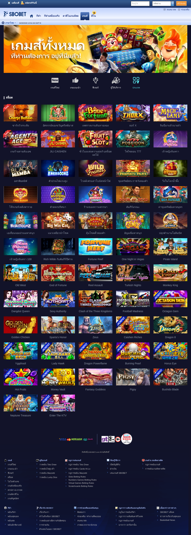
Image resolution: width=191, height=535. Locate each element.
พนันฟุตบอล (13, 516)
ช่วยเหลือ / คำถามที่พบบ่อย (89, 516)
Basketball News (167, 520)
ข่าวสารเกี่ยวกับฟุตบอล (170, 516)
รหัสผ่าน (157, 3)
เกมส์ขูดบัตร (13, 498)
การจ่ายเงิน (44, 525)
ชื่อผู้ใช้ (135, 3)
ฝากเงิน (113, 469)
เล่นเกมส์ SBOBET (118, 473)
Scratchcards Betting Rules (80, 486)
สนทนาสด (171, 9)
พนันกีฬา (12, 512)
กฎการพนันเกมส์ (152, 464)
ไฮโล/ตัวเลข (13, 481)
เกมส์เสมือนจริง (15, 486)
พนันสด (11, 521)
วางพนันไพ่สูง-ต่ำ (46, 469)
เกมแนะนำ (13, 469)
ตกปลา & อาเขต (15, 490)
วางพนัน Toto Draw (47, 464)
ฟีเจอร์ (10, 473)
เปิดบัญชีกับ (115, 464)
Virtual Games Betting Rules (81, 483)
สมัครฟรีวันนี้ (31, 3)
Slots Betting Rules (77, 477)
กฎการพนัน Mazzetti (77, 473)
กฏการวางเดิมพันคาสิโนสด (131, 516)
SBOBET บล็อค (167, 512)
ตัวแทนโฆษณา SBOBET (50, 529)
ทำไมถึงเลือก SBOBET (49, 516)
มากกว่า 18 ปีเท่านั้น (128, 525)
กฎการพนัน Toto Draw (78, 464)
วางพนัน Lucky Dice (48, 477)
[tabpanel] (95, 49)
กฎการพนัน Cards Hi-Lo (79, 469)
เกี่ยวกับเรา (44, 512)
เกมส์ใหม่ (12, 464)
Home (31, 16)
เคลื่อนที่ (15, 3)
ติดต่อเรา (81, 512)
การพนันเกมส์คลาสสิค (155, 469)
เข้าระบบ (181, 3)
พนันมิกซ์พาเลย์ (14, 525)
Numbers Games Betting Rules (82, 480)
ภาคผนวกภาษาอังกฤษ (87, 525)
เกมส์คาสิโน (13, 494)
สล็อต (10, 477)
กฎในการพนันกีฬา (127, 512)
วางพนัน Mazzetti (47, 473)
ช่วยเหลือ (185, 9)
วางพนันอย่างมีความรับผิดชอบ (52, 521)
